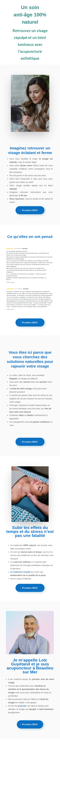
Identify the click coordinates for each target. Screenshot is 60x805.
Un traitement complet (20, 572)
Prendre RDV (30, 210)
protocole (22, 706)
